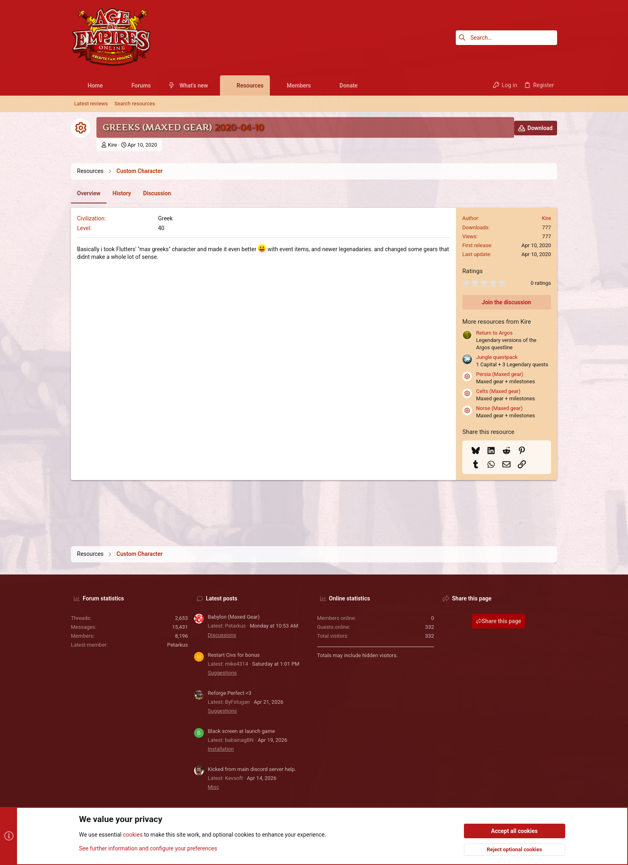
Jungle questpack (496, 357)
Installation (221, 749)
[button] (109, 85)
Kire (112, 145)
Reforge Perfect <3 (230, 693)
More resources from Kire (496, 321)
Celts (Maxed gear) (498, 391)
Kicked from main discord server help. (252, 769)
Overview (88, 193)
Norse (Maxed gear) (499, 408)
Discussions (222, 635)
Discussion (157, 193)
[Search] (506, 37)
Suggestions (222, 673)
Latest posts (221, 598)
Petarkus (177, 645)
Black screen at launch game (241, 731)
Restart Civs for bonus (234, 655)
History (122, 193)
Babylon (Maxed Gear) (234, 617)
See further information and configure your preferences (148, 848)
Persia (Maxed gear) (499, 374)
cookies (132, 835)
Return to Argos (494, 333)
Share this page (498, 621)
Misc (213, 787)
